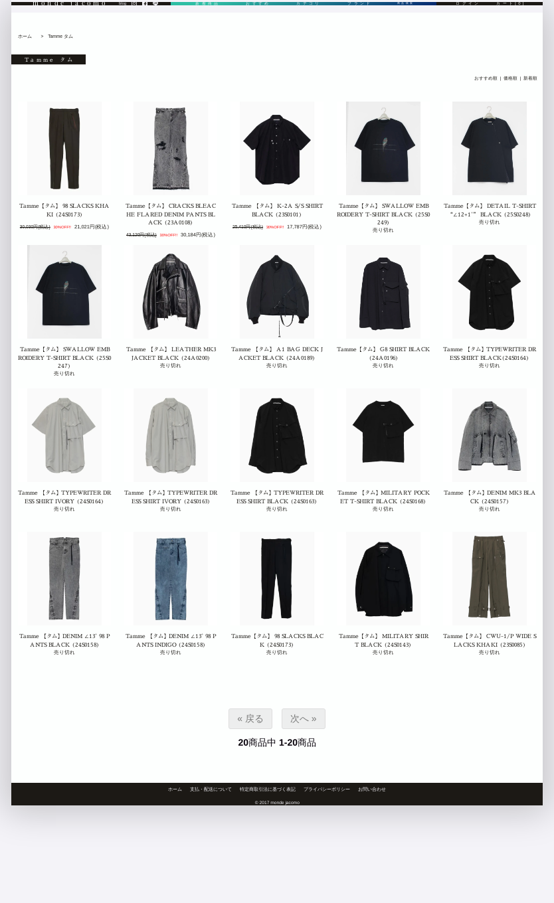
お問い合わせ (372, 789)
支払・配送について (211, 789)
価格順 (510, 78)
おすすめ (255, 22)
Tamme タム (60, 36)
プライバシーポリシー (327, 789)
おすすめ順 (486, 78)
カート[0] (511, 22)
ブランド (353, 22)
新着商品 (207, 22)
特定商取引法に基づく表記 (268, 789)
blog (122, 22)
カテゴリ (304, 22)
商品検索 (402, 22)
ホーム (25, 36)
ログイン (468, 22)
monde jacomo (70, 21)
